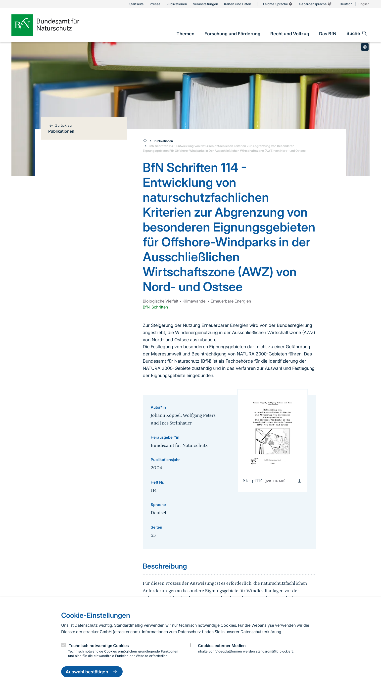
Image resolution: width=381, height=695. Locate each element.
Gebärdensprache (315, 4)
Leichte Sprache (278, 4)
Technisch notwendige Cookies (99, 645)
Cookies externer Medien (222, 645)
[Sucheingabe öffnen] (357, 33)
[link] (185, 33)
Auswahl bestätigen (92, 672)
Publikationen (163, 141)
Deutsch (346, 4)
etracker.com (126, 631)
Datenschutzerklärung (260, 631)
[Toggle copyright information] (365, 47)
